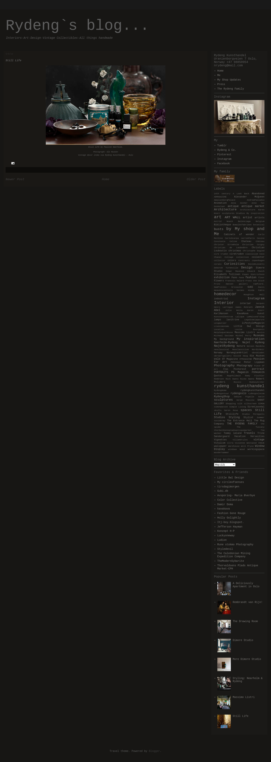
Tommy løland (233, 433)
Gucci (261, 287)
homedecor (225, 294)
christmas (234, 251)
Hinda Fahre (256, 290)
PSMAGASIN (258, 372)
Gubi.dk (222, 490)
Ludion (222, 540)
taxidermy (219, 421)
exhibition (222, 277)
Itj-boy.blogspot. (230, 522)
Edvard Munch (255, 271)
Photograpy (244, 365)
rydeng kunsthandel (239, 386)
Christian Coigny (253, 245)
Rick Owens (232, 379)
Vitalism (219, 443)
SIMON (261, 404)
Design (246, 267)
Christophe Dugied (253, 251)
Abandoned (258, 193)
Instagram (224, 159)
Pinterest (224, 154)
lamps (217, 319)
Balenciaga (244, 221)
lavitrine (232, 319)
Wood (242, 449)
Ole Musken (257, 356)
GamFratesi (220, 287)
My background (224, 339)
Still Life (240, 716)
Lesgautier (220, 323)
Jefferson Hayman (229, 526)
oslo (217, 358)
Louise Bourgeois (250, 329)
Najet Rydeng (253, 342)
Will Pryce (247, 446)
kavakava (223, 508)
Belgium (260, 221)
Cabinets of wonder (239, 234)
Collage (228, 257)
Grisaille (237, 287)
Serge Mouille (245, 400)
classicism (251, 254)
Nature (241, 346)
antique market (252, 206)
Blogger (154, 751)
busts (218, 229)
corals (217, 264)
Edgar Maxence (235, 271)
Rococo (237, 382)
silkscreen (250, 404)
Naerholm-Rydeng (226, 342)
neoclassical (221, 349)
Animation (220, 203)
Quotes (218, 375)
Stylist (248, 417)
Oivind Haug (240, 356)
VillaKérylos (240, 440)
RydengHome (220, 390)
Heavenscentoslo (223, 290)
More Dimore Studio (247, 659)
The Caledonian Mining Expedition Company (233, 555)
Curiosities (234, 264)
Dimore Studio (243, 640)
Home (105, 179)
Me (219, 75)
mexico (260, 332)
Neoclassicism (240, 349)
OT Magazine (230, 359)
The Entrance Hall (239, 420)
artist (247, 217)
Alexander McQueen (249, 197)
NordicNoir (258, 349)
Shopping (231, 404)
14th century (222, 194)
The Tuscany (250, 427)
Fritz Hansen (223, 284)
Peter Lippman (254, 362)
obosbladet (258, 353)
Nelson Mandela (255, 346)
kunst (260, 313)
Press (221, 84)
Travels (249, 433)
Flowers (219, 280)
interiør (245, 303)
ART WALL (232, 217)
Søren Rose (231, 410)
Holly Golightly (229, 517)
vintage (258, 439)
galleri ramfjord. (251, 284)
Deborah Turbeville (226, 268)
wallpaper (220, 446)
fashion (250, 277)
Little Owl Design (249, 326)
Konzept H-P (226, 531)
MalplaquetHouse (223, 332)
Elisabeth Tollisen (227, 274)
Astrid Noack (223, 221)
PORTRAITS (221, 372)
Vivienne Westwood (246, 443)
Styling (234, 417)
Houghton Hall (254, 295)
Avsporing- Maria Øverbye (236, 495)
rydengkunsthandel (252, 390)
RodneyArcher (256, 382)
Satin (261, 397)
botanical (258, 225)
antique (233, 206)
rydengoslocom (256, 393)
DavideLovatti (256, 264)
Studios (219, 417)
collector (258, 257)
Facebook (223, 163)
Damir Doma (225, 504)
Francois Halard (234, 281)
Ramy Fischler (254, 376)
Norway (218, 352)
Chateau (246, 241)
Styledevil (225, 549)
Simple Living (237, 407)
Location (219, 329)
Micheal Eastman (224, 336)
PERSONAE (236, 362)
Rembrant (219, 379)
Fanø (241, 277)
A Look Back (241, 194)
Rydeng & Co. (226, 150)
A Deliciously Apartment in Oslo (246, 585)
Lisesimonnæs (221, 326)
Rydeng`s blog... (77, 25)
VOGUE (261, 443)
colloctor (219, 260)
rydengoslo (238, 393)
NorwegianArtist (237, 352)
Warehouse (233, 446)
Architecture (225, 209)
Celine (233, 241)
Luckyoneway (226, 535)
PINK (225, 369)
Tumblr (222, 145)
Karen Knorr (255, 310)
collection (242, 257)
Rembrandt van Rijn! (248, 602)
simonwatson (221, 407)
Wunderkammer (221, 452)
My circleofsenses (230, 482)
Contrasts (244, 260)
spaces (246, 410)
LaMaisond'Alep (255, 317)
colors (231, 260)
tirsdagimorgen (228, 486)
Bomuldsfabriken (242, 225)
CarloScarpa (232, 238)
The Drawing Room (245, 621)
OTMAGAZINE (245, 359)
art (217, 217)
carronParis (248, 238)
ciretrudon (237, 254)
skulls (217, 410)
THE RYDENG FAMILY (242, 423)
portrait (258, 369)
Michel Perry (244, 336)
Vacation (240, 436)
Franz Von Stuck (255, 281)
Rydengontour (221, 393)
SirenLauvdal (255, 407)
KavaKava (242, 313)
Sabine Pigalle (244, 397)
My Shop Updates (229, 79)
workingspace (255, 449)
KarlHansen (221, 313)
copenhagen (258, 260)
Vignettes (220, 440)
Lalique (239, 317)
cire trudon (221, 254)
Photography (224, 365)
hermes (240, 290)
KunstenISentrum (223, 317)
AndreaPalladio (255, 200)
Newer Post (15, 179)
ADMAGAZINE (220, 197)
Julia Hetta (233, 310)
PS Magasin (240, 372)
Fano (234, 277)
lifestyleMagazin (253, 323)
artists (259, 217)
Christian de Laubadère (230, 248)
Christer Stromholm (226, 245)
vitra (230, 443)
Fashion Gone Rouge (231, 513)
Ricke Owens (247, 379)
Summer (260, 417)
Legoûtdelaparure (254, 320)
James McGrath (244, 307)
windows (232, 449)
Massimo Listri (245, 332)
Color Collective (229, 499)
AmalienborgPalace (224, 200)
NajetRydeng (224, 346)
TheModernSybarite (230, 561)
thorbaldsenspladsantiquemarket (233, 430)
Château (260, 241)
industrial (221, 298)
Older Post (196, 179)
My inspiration (250, 339)
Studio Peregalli (253, 414)
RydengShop (222, 396)
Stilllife (232, 414)
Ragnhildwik (234, 376)
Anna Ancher (239, 203)
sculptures (223, 400)
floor (261, 277)
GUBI (250, 287)
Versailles (257, 436)
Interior (224, 302)
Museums (258, 335)
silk (239, 404)
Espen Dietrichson (253, 274)
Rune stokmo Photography (235, 544)
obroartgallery (223, 356)
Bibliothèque (222, 224)
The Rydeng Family (230, 88)
